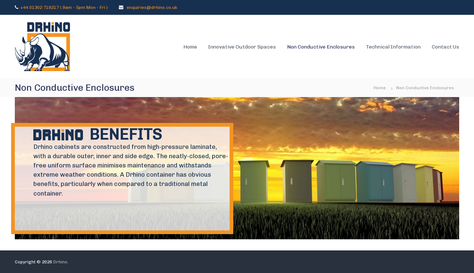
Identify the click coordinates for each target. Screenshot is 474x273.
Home (190, 47)
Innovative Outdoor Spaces (242, 47)
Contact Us (445, 47)
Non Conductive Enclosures (321, 47)
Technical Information (393, 47)
